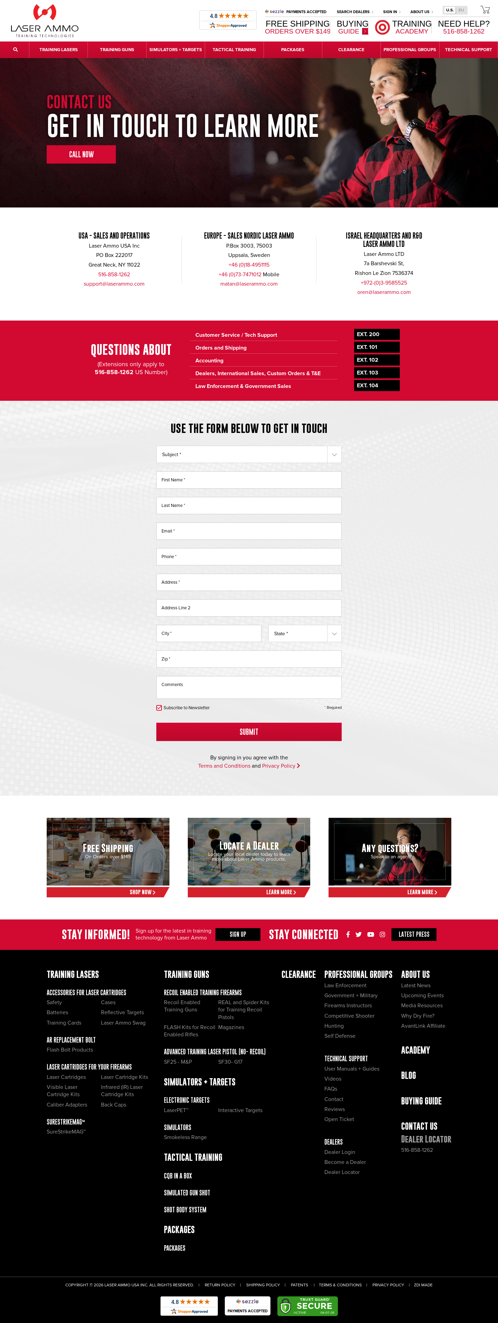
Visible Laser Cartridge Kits (63, 1091)
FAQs (330, 1088)
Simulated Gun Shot (187, 1192)
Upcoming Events (422, 995)
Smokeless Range (185, 1137)
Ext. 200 (368, 334)
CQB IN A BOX (178, 1175)
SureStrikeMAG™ (66, 1122)
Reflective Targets (122, 1012)
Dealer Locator (342, 1172)
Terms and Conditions (224, 765)
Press (414, 934)
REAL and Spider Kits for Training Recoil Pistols (243, 1010)
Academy (415, 1050)
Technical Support (346, 1058)
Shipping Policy (263, 1285)
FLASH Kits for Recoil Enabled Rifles (189, 1031)
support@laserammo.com (114, 283)
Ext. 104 (367, 385)
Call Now (81, 154)
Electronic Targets (187, 1100)
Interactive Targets (240, 1110)
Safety (54, 1002)
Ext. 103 (367, 372)
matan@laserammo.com (249, 283)
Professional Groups (358, 974)
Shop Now (143, 892)
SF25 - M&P (178, 1061)
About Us (422, 12)
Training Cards (64, 1022)
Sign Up (238, 934)
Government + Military (351, 995)
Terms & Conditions (340, 1285)
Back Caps (113, 1104)
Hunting (334, 1026)
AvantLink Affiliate (423, 1026)
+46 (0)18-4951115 (249, 264)
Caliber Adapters (67, 1104)
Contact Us (419, 1126)
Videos (332, 1078)
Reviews (334, 1109)
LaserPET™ (176, 1110)
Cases (108, 1002)
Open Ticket (339, 1119)
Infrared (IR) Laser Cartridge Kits (122, 1091)
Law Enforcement (345, 985)
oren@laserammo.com (384, 292)
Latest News (416, 985)
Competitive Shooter (349, 1015)
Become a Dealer (345, 1162)
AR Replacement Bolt (71, 1040)
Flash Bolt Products (70, 1049)
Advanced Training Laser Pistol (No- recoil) (215, 1051)
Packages (174, 1248)
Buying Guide (421, 1101)
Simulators (177, 1127)
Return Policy (220, 1285)
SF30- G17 (230, 1061)
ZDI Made (423, 1285)
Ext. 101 (367, 347)
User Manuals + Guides (351, 1068)
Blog (408, 1075)
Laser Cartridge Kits (124, 1077)
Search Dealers (355, 12)
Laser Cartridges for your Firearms (89, 1067)
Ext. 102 (367, 360)
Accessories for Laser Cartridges (86, 992)
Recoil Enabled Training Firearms (203, 992)
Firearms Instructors (348, 1005)
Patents (299, 1285)
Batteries (57, 1012)
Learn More (281, 892)
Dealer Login (339, 1152)
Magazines (231, 1027)
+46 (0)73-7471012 (240, 274)
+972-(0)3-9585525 (384, 282)
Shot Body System (185, 1209)
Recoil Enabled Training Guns (182, 1006)
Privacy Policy (281, 765)
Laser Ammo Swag (123, 1022)
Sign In (391, 12)
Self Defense (340, 1036)
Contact (333, 1099)
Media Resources (422, 1005)
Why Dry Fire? (417, 1015)
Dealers (333, 1142)
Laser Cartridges (66, 1077)
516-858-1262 (114, 274)
